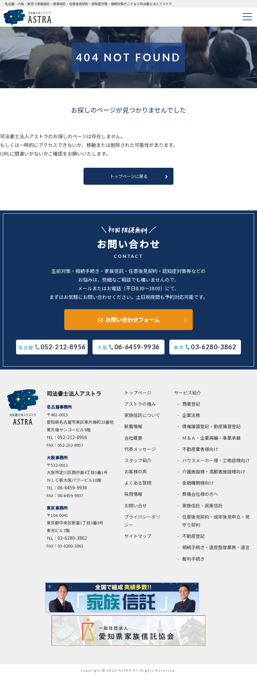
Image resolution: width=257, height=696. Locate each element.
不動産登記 (193, 539)
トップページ (137, 396)
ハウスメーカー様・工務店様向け (216, 463)
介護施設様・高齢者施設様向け (213, 475)
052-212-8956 (72, 440)
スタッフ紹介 (137, 463)
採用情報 (133, 497)
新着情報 (133, 430)
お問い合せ (135, 508)
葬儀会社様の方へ (200, 497)
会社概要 (133, 441)
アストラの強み (140, 407)
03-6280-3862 (72, 541)
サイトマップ (137, 539)
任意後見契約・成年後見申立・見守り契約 (216, 524)
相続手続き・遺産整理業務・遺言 (216, 550)
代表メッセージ (140, 452)
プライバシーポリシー (142, 524)
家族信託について (142, 418)
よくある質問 (137, 486)
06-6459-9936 (72, 491)
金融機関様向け (198, 486)
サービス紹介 (187, 396)
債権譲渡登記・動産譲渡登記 (211, 430)
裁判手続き (193, 562)
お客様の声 (135, 475)
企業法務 (191, 418)
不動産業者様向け (200, 452)
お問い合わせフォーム (132, 320)
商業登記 (191, 407)
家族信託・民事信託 (202, 508)
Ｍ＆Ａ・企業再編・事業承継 (211, 441)
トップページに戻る (128, 178)
